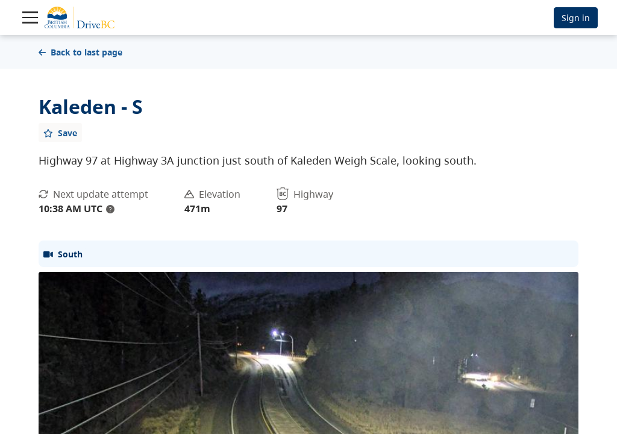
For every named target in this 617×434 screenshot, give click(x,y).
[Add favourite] (60, 132)
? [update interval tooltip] (110, 209)
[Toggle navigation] (30, 17)
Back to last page (80, 52)
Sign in (576, 18)
